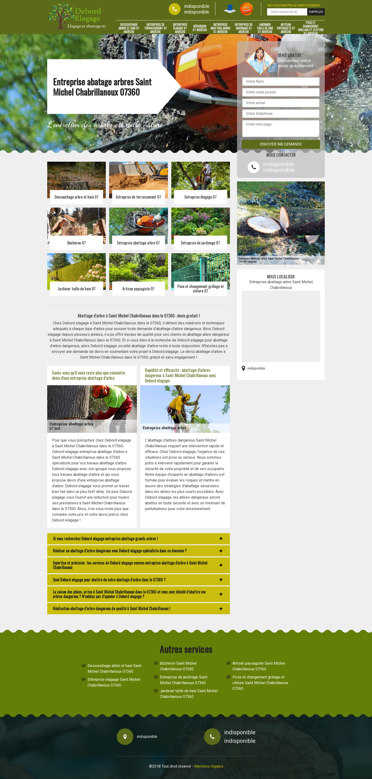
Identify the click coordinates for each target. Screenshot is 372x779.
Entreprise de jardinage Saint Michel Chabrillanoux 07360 (183, 680)
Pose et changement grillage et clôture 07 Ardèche (311, 28)
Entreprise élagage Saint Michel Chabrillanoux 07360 (114, 682)
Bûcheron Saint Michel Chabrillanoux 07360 (178, 666)
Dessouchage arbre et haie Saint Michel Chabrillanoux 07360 (114, 668)
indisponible (196, 6)
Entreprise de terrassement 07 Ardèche (155, 28)
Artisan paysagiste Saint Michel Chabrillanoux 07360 (258, 666)
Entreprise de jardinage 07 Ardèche (243, 28)
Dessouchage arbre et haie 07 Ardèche (129, 28)
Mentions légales (208, 766)
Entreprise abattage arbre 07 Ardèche (220, 28)
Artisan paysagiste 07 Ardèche (286, 28)
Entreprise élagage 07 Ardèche (180, 28)
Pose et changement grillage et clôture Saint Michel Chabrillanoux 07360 (260, 683)
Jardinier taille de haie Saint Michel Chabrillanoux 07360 (189, 694)
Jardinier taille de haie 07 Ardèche (265, 28)
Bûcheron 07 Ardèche (200, 28)
